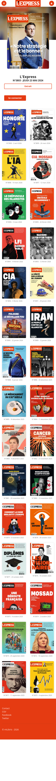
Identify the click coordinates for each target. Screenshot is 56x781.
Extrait (28, 86)
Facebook (6, 714)
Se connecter (15, 98)
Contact (6, 708)
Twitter (5, 718)
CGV (4, 711)
